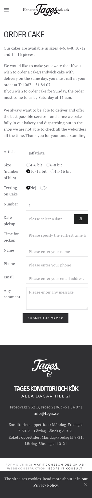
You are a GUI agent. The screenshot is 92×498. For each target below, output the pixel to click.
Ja (45, 187)
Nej (33, 187)
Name (9, 250)
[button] (6, 10)
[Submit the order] (45, 318)
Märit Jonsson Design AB (59, 464)
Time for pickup (11, 237)
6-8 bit (56, 165)
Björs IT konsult (65, 468)
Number (11, 204)
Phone (9, 263)
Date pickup (9, 220)
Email (9, 277)
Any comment (12, 293)
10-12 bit (38, 171)
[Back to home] (46, 10)
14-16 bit (62, 171)
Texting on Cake (11, 191)
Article (9, 151)
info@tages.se (46, 413)
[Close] (85, 484)
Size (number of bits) (11, 171)
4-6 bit (36, 165)
